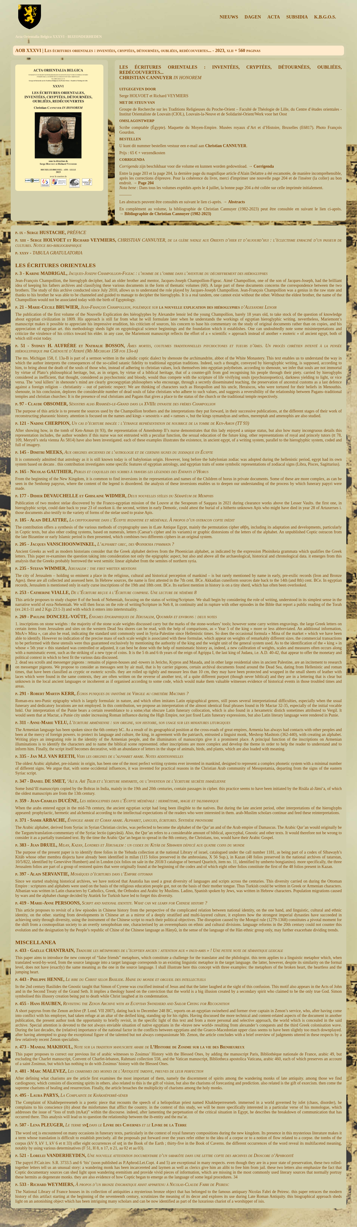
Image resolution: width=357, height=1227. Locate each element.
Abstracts (236, 202)
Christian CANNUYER (225, 145)
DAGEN (253, 16)
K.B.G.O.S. (325, 16)
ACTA (273, 16)
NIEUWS (229, 16)
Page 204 (145, 183)
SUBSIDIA (297, 16)
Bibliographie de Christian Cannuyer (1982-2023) (167, 213)
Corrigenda (264, 166)
